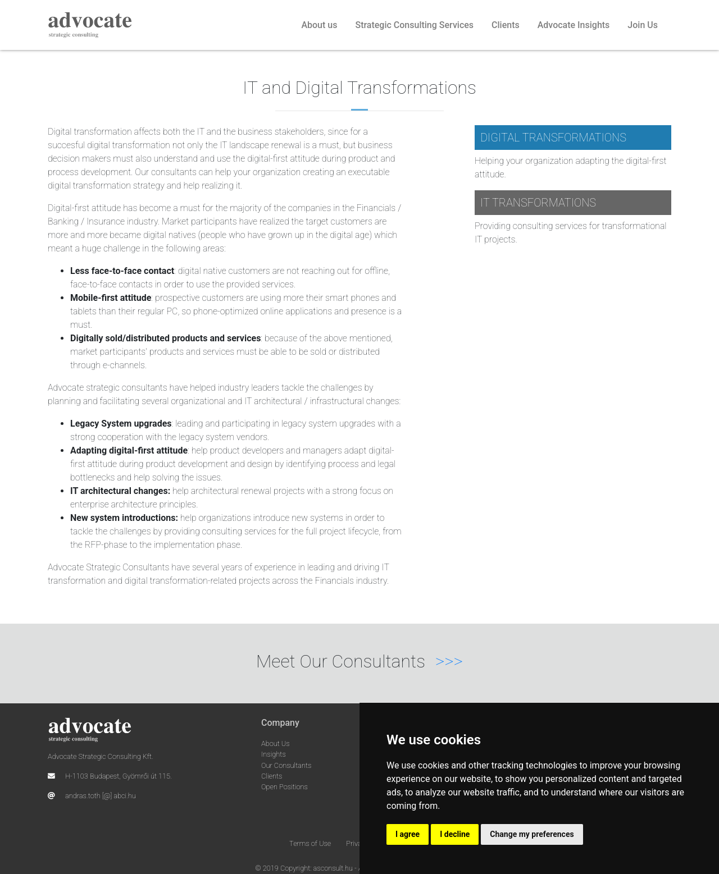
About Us (275, 743)
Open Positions (284, 787)
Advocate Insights (574, 25)
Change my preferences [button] (532, 834)
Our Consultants (286, 765)
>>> (449, 661)
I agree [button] (407, 834)
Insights (273, 754)
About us (319, 25)
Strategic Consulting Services (414, 25)
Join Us (642, 25)
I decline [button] (455, 834)
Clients (506, 25)
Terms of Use (310, 843)
